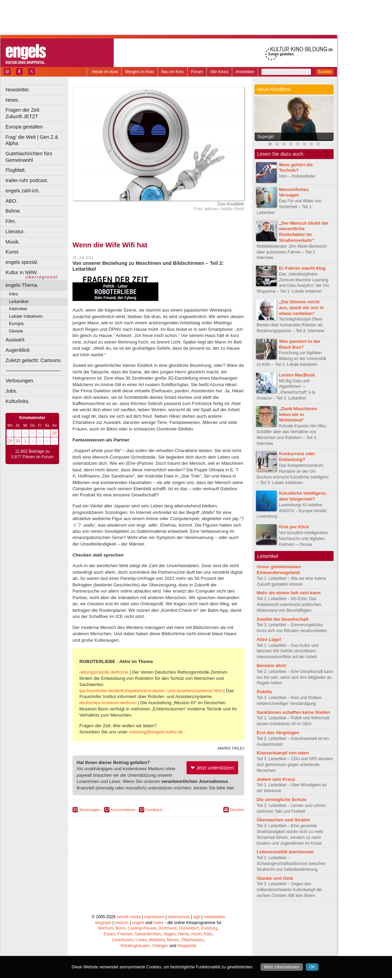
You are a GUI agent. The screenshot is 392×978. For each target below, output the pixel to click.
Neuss (173, 939)
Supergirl (265, 136)
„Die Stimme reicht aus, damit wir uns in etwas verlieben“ (301, 307)
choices (122, 922)
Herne (183, 934)
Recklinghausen (135, 945)
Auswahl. (15, 339)
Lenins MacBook (297, 375)
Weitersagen (90, 810)
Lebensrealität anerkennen (285, 851)
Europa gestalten (24, 127)
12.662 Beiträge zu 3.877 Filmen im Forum (32, 454)
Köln (208, 934)
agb (196, 916)
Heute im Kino (105, 71)
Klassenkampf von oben (283, 752)
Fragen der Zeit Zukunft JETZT (37, 113)
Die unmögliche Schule (281, 799)
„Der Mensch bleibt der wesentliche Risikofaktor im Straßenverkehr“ (303, 232)
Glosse (16, 331)
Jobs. (11, 391)
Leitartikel (18, 301)
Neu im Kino (172, 71)
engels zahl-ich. (22, 190)
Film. (10, 221)
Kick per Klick (294, 526)
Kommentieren (123, 810)
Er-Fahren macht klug (302, 268)
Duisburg (209, 928)
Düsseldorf (189, 928)
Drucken (237, 810)
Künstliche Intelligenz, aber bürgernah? (303, 496)
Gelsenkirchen (148, 934)
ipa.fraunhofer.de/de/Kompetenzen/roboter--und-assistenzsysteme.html (150, 690)
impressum (154, 916)
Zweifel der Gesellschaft (283, 619)
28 (54, 433)
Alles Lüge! (269, 639)
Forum (197, 71)
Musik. (12, 242)
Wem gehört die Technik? (296, 167)
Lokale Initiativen (26, 316)
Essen (109, 934)
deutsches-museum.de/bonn (107, 702)
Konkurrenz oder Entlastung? (297, 456)
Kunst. (12, 252)
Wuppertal (187, 945)
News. (12, 100)
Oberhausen (192, 939)
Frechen (125, 934)
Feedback (154, 810)
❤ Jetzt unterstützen (212, 768)
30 (17, 441)
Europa (16, 323)
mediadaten (214, 916)
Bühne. (13, 211)
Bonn (120, 928)
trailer (158, 922)
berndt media (129, 916)
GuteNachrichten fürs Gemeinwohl (28, 157)
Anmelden (245, 71)
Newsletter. (17, 89)
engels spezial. (21, 262)
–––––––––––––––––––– (32, 370)
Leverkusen (122, 939)
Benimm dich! (272, 665)
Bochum (105, 928)
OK (312, 967)
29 (10, 441)
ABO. (11, 201)
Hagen (170, 934)
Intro (13, 293)
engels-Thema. (21, 285)
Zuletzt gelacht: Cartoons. (33, 360)
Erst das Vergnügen (278, 732)
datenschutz (179, 916)
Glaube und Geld (275, 878)
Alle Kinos (219, 71)
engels (138, 922)
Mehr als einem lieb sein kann (289, 592)
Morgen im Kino (139, 71)
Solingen (160, 945)
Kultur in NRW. (21, 272)
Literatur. (15, 231)
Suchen (325, 71)
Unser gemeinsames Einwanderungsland (279, 569)
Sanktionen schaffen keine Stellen (293, 712)
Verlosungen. (19, 380)
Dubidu (264, 691)
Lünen (141, 939)
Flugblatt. (15, 170)
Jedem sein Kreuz (276, 779)
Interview (18, 308)
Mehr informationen (281, 967)
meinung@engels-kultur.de (156, 731)
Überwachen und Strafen (283, 819)
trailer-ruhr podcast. (26, 180)
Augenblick (17, 350)
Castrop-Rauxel (141, 928)
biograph (103, 922)
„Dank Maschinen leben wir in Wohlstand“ (298, 414)
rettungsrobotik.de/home (103, 672)
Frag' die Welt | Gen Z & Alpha (31, 140)
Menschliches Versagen (294, 192)
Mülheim (157, 939)
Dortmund (167, 928)
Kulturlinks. (17, 401)
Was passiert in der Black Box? (299, 344)
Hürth (196, 934)
